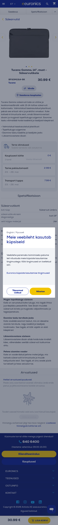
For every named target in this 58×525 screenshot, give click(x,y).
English (10, 232)
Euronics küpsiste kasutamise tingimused (28, 273)
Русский (20, 232)
